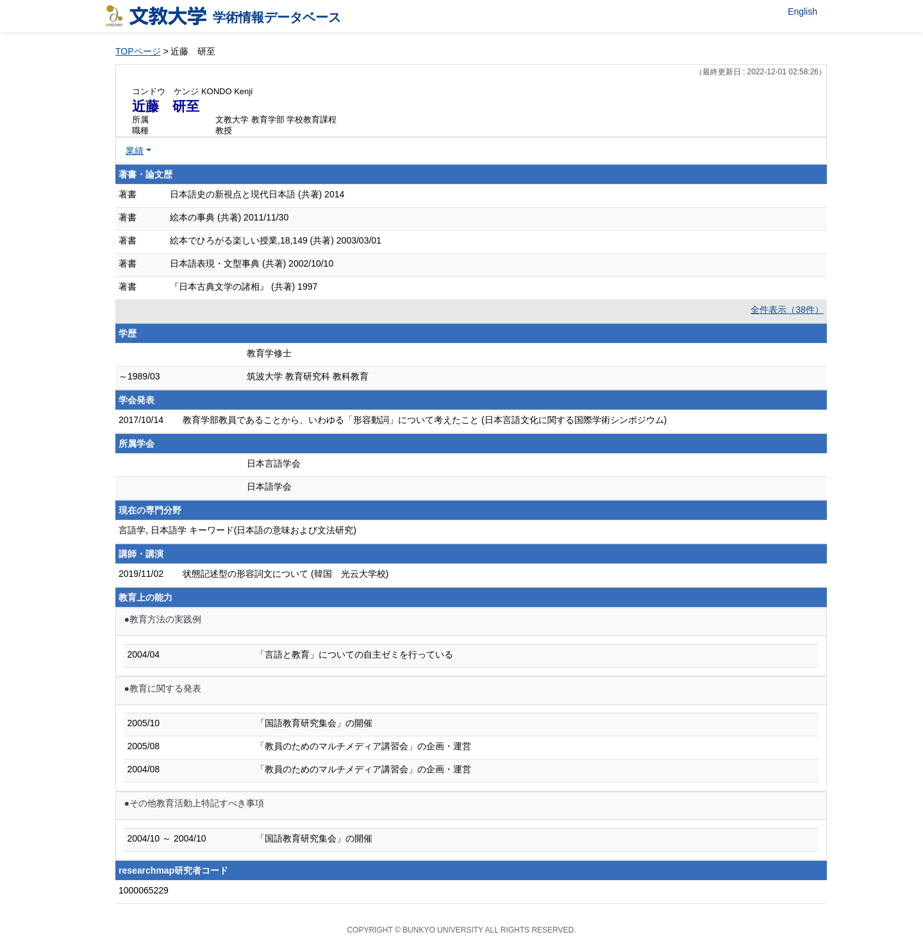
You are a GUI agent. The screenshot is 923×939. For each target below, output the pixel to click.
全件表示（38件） (787, 309)
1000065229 (144, 890)
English (802, 11)
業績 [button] (135, 150)
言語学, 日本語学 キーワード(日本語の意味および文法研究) (237, 530)
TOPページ (138, 51)
